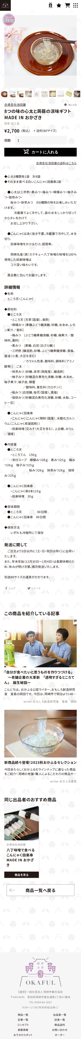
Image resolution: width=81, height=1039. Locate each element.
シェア (10, 588)
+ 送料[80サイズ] (45, 130)
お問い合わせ (59, 1030)
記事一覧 (23, 1020)
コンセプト (23, 1025)
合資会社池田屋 (15, 104)
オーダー (59, 1035)
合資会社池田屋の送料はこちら (56, 163)
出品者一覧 (59, 1015)
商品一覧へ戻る (32, 890)
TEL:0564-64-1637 (40, 1002)
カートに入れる (40, 152)
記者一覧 (59, 1020)
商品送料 (59, 1025)
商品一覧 (23, 1015)
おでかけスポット (24, 1035)
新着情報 (23, 1030)
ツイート (34, 588)
